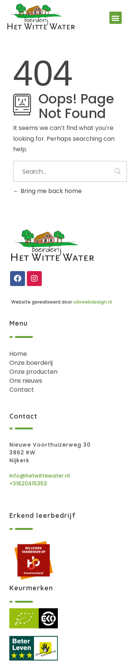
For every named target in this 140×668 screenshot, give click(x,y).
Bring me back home (47, 191)
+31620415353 (28, 483)
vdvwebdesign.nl (92, 302)
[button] (115, 18)
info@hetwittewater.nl (39, 475)
